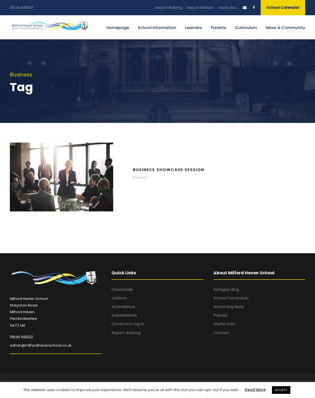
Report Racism (200, 7)
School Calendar (282, 7)
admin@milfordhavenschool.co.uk (40, 345)
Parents (218, 27)
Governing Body (228, 307)
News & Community (285, 27)
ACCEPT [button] (281, 390)
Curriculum (246, 27)
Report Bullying (168, 7)
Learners (193, 27)
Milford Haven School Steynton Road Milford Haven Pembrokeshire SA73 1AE (29, 312)
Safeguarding (226, 289)
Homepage (118, 27)
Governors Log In (127, 324)
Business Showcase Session (168, 170)
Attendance (123, 307)
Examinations (124, 315)
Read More (255, 389)
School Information (157, 27)
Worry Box (228, 7)
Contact (221, 333)
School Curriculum (231, 298)
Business (140, 177)
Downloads (122, 289)
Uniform (119, 298)
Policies (220, 315)
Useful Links (224, 324)
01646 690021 (21, 7)
